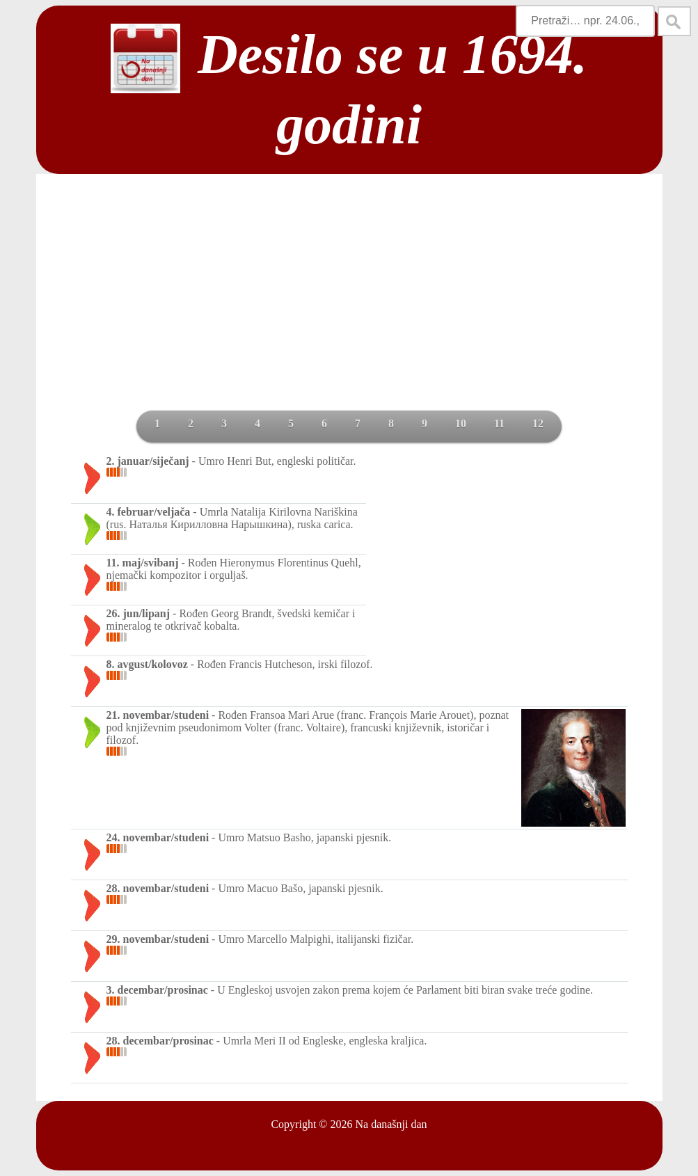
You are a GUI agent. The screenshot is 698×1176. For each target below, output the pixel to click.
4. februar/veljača (148, 512)
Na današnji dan (391, 1124)
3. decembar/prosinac (157, 990)
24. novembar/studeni (157, 837)
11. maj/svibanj (142, 563)
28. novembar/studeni (157, 888)
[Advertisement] (349, 306)
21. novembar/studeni (157, 715)
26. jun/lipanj (138, 613)
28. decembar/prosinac (160, 1041)
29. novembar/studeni (157, 939)
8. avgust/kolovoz (147, 664)
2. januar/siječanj (147, 461)
